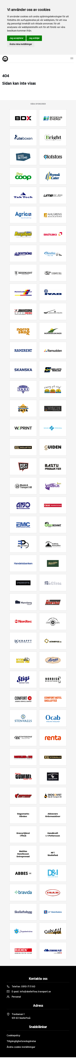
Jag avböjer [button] (34, 38)
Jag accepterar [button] (16, 38)
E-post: (29, 992)
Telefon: (21, 987)
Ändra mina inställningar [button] (20, 44)
